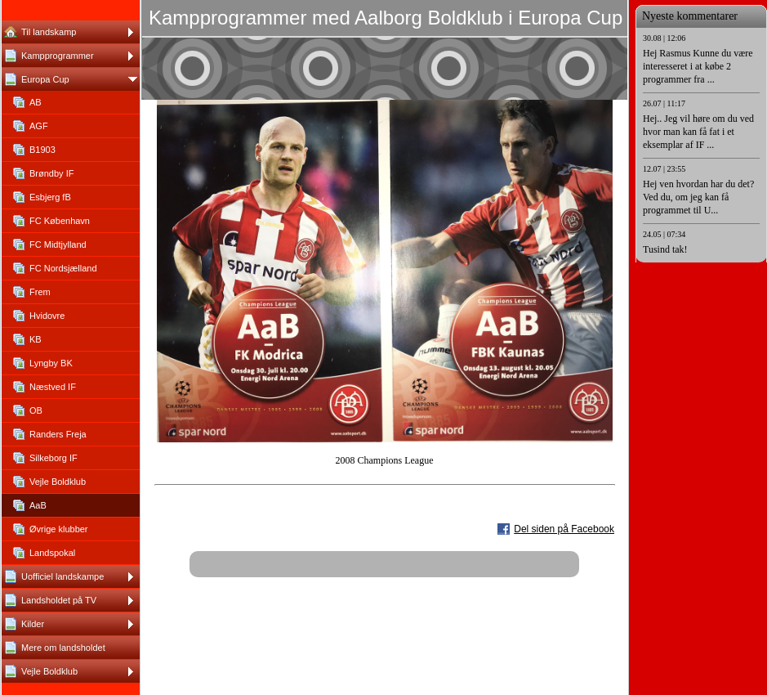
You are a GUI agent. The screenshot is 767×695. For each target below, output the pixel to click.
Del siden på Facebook (564, 529)
